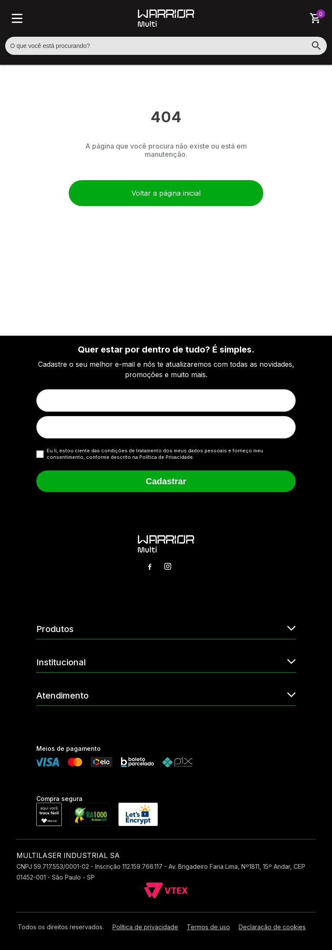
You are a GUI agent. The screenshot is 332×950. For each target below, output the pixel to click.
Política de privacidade (145, 927)
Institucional (166, 661)
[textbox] (166, 46)
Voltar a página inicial (166, 193)
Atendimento (166, 695)
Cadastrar (166, 481)
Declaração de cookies (272, 927)
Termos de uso (208, 927)
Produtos (166, 628)
